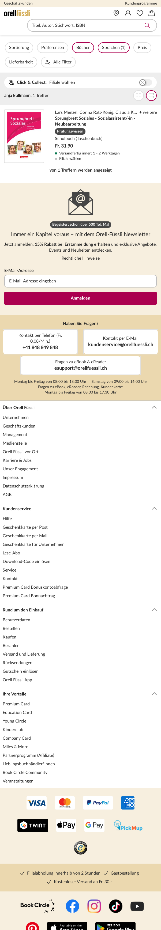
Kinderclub (13, 715)
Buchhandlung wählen (145, 68)
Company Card (17, 724)
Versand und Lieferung (24, 640)
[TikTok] (115, 892)
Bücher (97, 48)
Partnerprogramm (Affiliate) (28, 741)
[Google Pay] (94, 811)
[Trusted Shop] (80, 834)
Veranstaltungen (18, 767)
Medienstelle (15, 429)
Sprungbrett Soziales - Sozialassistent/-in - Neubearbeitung (80, 122)
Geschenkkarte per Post (25, 513)
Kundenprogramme (141, 3)
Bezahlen (11, 631)
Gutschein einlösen (21, 657)
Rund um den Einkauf (80, 596)
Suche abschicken (147, 25)
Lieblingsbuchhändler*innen (29, 749)
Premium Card (16, 689)
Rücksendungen (17, 648)
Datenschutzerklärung (23, 472)
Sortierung (33, 48)
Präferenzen (67, 48)
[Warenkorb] (151, 13)
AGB (7, 480)
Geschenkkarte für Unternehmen (34, 530)
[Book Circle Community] (37, 892)
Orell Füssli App (17, 665)
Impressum (13, 463)
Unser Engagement (20, 454)
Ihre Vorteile (80, 680)
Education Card (17, 698)
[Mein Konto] (128, 13)
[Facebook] (72, 892)
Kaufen (9, 623)
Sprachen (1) (128, 48)
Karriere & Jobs (17, 446)
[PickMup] (128, 811)
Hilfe (7, 504)
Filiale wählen (62, 68)
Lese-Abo (11, 538)
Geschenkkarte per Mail (25, 521)
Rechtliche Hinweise (81, 244)
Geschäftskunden (18, 3)
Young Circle (14, 707)
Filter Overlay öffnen (10, 47)
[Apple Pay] (66, 811)
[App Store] (67, 915)
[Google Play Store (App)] (115, 915)
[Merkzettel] (140, 13)
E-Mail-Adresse (19, 256)
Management (15, 420)
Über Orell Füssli (80, 393)
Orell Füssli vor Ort (21, 437)
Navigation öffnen (8, 25)
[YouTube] (137, 892)
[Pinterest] (32, 915)
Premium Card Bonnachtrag (29, 581)
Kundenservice (80, 494)
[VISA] (37, 789)
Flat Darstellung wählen (151, 81)
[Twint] (32, 811)
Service (9, 556)
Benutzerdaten (16, 605)
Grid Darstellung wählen (138, 81)
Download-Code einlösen (26, 547)
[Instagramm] (94, 892)
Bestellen (11, 614)
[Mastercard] (65, 789)
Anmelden (80, 284)
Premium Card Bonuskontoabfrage (35, 573)
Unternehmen (16, 403)
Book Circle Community (25, 758)
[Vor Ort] (116, 13)
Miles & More (15, 732)
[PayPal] (98, 789)
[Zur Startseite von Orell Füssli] (34, 13)
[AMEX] (127, 789)
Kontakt (10, 564)
